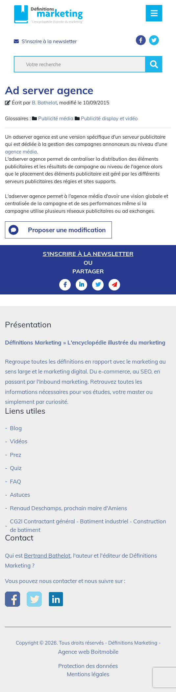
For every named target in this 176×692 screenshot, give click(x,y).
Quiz (16, 467)
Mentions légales (88, 674)
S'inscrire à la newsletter (45, 41)
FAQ (15, 481)
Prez (15, 454)
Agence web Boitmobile (88, 651)
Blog (16, 428)
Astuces (20, 494)
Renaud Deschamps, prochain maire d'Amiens (68, 508)
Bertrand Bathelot (47, 555)
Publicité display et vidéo (109, 118)
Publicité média (55, 118)
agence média (21, 152)
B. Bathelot (44, 102)
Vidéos (18, 441)
